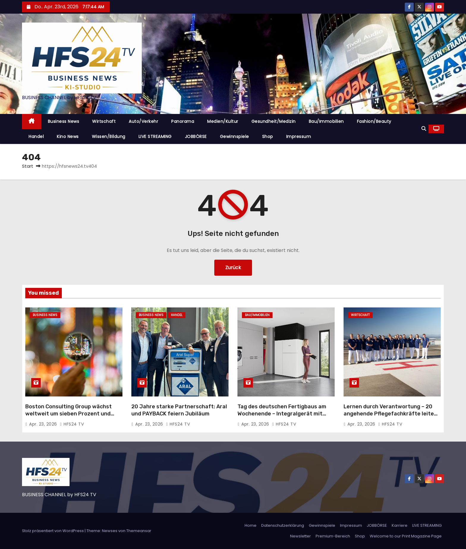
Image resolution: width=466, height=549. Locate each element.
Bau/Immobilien (326, 121)
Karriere (399, 525)
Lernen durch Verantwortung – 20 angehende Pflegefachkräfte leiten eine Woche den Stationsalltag (390, 413)
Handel (36, 136)
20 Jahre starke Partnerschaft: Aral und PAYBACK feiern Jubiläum (179, 410)
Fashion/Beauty (374, 121)
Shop (267, 136)
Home (250, 525)
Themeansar (138, 531)
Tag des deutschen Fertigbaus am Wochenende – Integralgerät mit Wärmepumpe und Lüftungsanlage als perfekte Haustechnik (282, 417)
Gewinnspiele (234, 136)
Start (27, 166)
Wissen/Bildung (108, 136)
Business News (63, 121)
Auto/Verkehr (143, 121)
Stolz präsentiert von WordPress (53, 531)
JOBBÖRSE (196, 136)
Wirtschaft (104, 121)
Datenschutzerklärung (282, 525)
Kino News (68, 136)
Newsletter (300, 536)
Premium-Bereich (333, 536)
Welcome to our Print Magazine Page (406, 536)
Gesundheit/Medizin (273, 121)
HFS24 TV (72, 424)
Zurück (233, 267)
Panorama (182, 121)
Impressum (298, 136)
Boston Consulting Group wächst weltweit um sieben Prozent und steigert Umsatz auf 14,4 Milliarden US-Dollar (72, 417)
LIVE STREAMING (155, 136)
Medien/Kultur (222, 121)
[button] (423, 128)
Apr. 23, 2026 (43, 424)
